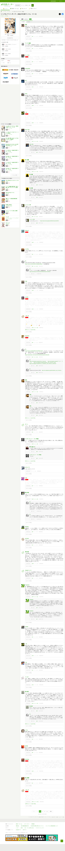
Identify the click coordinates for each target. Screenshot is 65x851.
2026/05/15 (41, 36)
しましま (27, 315)
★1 (32, 48)
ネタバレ (28, 21)
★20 (33, 327)
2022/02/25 (41, 670)
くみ (26, 112)
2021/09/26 (41, 703)
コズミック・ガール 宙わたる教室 (11, 210)
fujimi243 (27, 335)
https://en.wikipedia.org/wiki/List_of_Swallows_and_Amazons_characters (43, 363)
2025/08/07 (41, 141)
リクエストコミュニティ (40, 827)
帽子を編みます (32, 446)
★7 (37, 607)
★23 (33, 499)
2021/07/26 (41, 771)
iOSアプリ (24, 829)
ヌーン (26, 424)
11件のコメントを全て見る (30, 803)
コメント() (36, 36)
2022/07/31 (41, 655)
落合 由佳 (7, 193)
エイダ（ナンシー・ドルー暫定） (32, 438)
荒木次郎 (27, 551)
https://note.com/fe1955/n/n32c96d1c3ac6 (34, 350)
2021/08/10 (41, 752)
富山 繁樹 (27, 777)
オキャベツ (27, 467)
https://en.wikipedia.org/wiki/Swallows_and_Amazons (51, 370)
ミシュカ (7, 216)
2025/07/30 (41, 171)
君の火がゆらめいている (10, 192)
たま (26, 662)
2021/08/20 (41, 739)
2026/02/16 (41, 48)
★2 (32, 670)
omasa (26, 626)
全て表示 (23, 21)
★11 (33, 86)
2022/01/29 (41, 684)
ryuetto (26, 297)
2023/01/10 (41, 578)
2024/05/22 (41, 391)
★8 (37, 184)
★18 (33, 391)
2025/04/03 (41, 242)
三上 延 (7, 188)
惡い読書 (27, 159)
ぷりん (26, 730)
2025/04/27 (41, 216)
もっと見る (15, 175)
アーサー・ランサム (6, 11)
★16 (33, 122)
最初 (34, 811)
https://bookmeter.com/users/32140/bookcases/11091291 (40, 271)
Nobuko (27, 526)
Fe (25, 261)
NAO (26, 93)
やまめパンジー (28, 570)
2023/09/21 (39, 471)
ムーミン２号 (28, 204)
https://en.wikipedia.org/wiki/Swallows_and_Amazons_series (45, 362)
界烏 (26, 380)
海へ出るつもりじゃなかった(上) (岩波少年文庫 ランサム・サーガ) (12, 145)
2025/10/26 (41, 105)
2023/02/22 (41, 563)
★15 (33, 290)
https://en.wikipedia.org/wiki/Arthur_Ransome (38, 361)
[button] (32, 5)
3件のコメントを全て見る (30, 329)
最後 (51, 811)
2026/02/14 (41, 61)
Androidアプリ (18, 829)
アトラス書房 (28, 43)
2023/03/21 (41, 531)
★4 (32, 36)
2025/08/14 (41, 122)
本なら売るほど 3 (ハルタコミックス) (12, 180)
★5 (32, 61)
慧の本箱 (27, 492)
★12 (33, 141)
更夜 (26, 24)
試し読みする (10, 37)
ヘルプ (17, 827)
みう (26, 80)
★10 (33, 171)
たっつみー (27, 55)
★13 (33, 655)
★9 (37, 197)
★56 (33, 105)
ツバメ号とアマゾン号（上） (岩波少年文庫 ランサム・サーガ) (12, 127)
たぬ (26, 281)
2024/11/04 (41, 266)
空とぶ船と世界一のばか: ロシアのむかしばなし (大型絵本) (12, 139)
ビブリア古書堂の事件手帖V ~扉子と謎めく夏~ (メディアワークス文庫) (12, 187)
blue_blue (27, 129)
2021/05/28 (42, 801)
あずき (26, 745)
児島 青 (7, 181)
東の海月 (27, 691)
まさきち (27, 538)
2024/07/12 (41, 327)
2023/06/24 (41, 485)
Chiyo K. (27, 230)
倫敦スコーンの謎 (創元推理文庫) (11, 198)
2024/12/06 (41, 254)
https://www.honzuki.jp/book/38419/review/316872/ (49, 220)
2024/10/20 (41, 290)
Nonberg (27, 759)
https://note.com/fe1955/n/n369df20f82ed (33, 264)
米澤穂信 (7, 199)
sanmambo (27, 68)
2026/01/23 (41, 73)
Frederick (27, 584)
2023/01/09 (41, 596)
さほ (26, 477)
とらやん (27, 249)
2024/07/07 (41, 342)
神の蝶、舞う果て (9, 204)
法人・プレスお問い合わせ (29, 827)
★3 (37, 152)
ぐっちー (27, 676)
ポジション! (8, 222)
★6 (32, 266)
